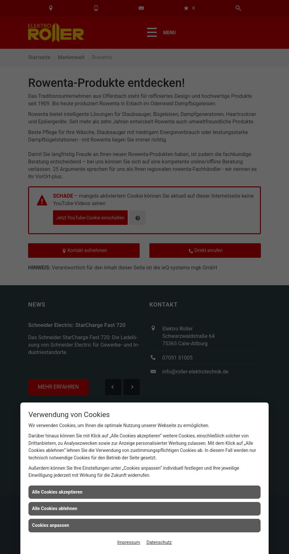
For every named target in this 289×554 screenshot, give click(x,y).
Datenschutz (159, 542)
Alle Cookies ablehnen (54, 508)
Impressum (128, 542)
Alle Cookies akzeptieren (57, 492)
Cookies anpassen (50, 525)
